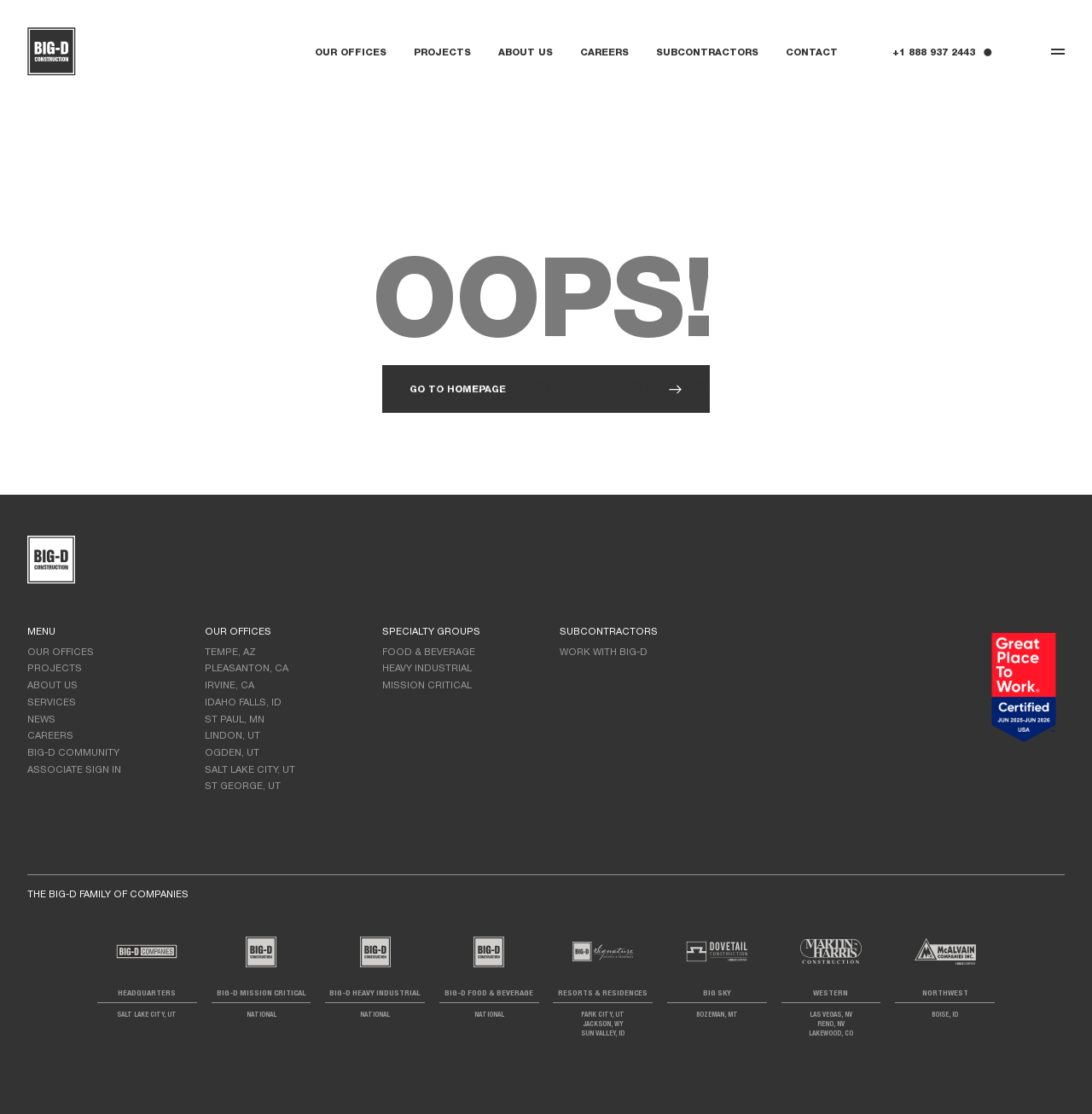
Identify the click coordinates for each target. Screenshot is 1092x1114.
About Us (525, 53)
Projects (442, 53)
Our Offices (350, 53)
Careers (604, 53)
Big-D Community (73, 753)
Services (51, 703)
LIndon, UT (232, 736)
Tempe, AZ (230, 652)
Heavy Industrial (427, 668)
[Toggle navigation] (1058, 52)
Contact (812, 53)
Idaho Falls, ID (243, 703)
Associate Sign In (74, 770)
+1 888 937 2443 (933, 53)
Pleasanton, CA (246, 668)
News (41, 720)
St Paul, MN (234, 720)
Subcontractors (707, 53)
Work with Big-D (604, 652)
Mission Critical (427, 686)
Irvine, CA (229, 686)
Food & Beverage (428, 652)
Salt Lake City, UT (250, 770)
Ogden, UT (232, 753)
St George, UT (243, 786)
